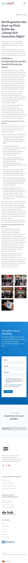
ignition (4, 531)
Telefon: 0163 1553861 (8, 505)
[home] (9, 3)
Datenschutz (5, 526)
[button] (24, 3)
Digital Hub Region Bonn (8, 485)
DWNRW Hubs (6, 480)
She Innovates (6, 537)
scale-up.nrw (5, 534)
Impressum (5, 523)
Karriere (4, 529)
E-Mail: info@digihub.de (8, 507)
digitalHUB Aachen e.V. (8, 483)
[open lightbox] (7, 280)
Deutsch (5, 561)
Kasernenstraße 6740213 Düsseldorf (7, 501)
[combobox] (6, 561)
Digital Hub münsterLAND (9, 488)
